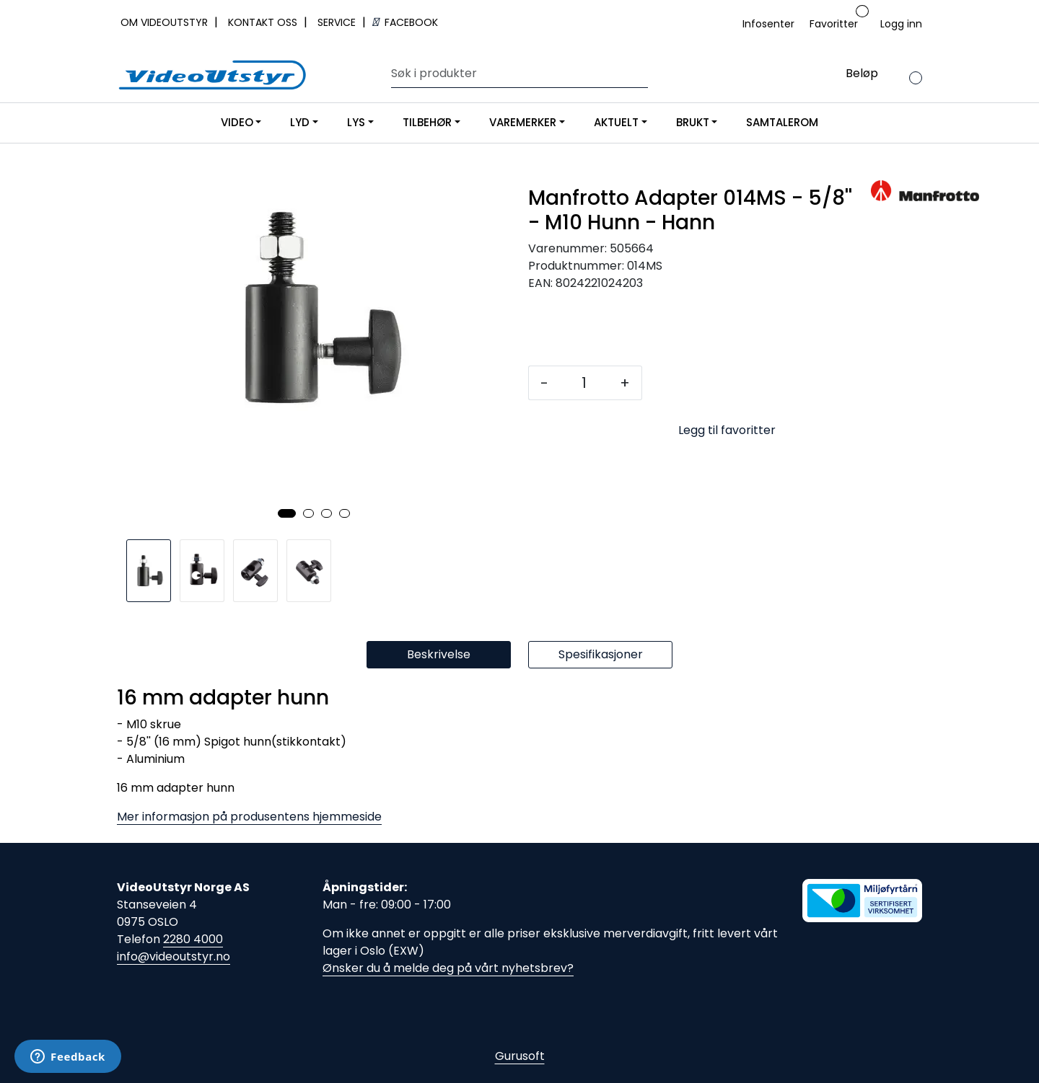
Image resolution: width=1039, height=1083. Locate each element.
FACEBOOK (405, 22)
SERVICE (338, 22)
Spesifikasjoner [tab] (600, 654)
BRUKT (692, 122)
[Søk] (516, 73)
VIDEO (237, 122)
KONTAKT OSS (264, 22)
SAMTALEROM (782, 122)
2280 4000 (193, 939)
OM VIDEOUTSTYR (165, 22)
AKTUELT (616, 122)
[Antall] (584, 383)
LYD (300, 122)
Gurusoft (520, 1056)
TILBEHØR (427, 122)
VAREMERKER (522, 122)
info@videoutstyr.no (173, 956)
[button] (287, 513)
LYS (356, 122)
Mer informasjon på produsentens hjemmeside (249, 816)
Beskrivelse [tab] (438, 654)
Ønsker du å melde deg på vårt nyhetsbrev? (448, 968)
